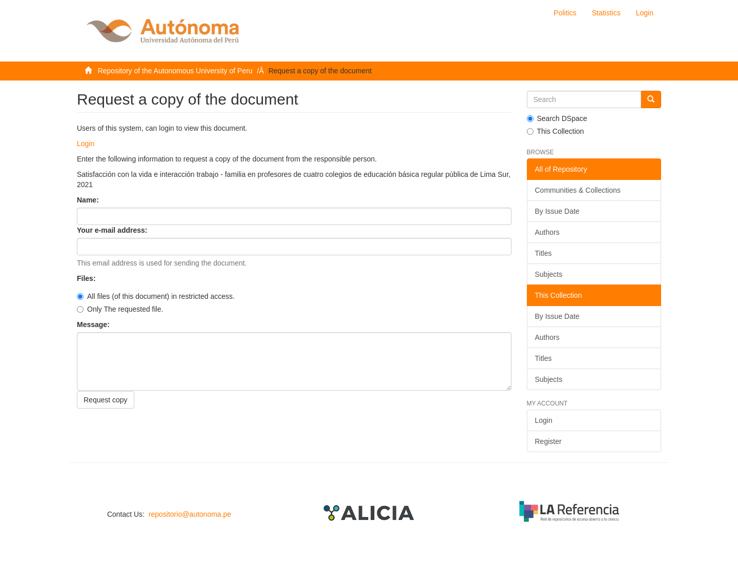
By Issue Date (557, 211)
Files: (87, 278)
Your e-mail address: (113, 230)
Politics (565, 13)
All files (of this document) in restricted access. (156, 296)
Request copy (106, 400)
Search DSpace (557, 118)
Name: (89, 200)
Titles (543, 253)
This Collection (555, 131)
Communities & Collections (578, 190)
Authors (547, 232)
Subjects (549, 274)
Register (548, 441)
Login (85, 143)
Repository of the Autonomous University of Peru (175, 71)
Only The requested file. (120, 309)
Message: (94, 324)
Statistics (606, 13)
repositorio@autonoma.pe (190, 514)
